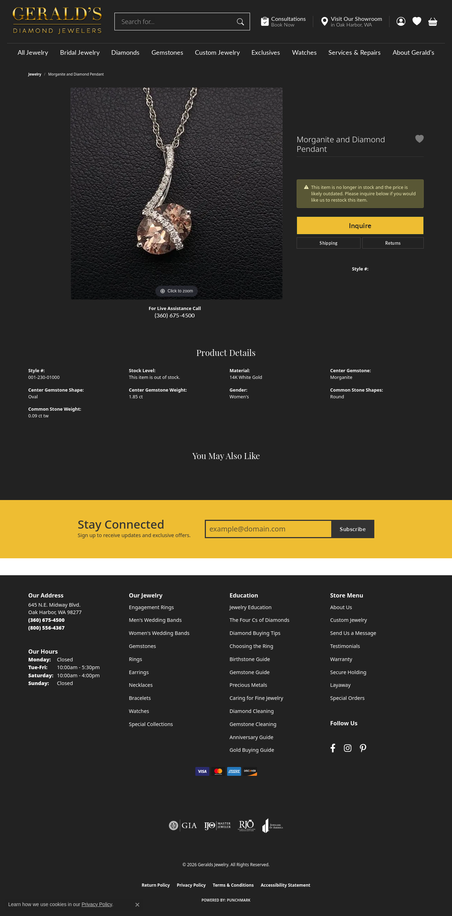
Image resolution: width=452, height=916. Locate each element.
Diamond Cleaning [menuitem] (252, 711)
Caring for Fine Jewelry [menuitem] (256, 698)
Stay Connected (121, 524)
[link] (287, 21)
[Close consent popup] (137, 905)
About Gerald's (413, 52)
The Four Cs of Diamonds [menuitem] (260, 620)
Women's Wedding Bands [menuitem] (159, 633)
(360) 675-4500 (175, 315)
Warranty (341, 659)
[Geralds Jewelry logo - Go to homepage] (57, 21)
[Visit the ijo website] (217, 825)
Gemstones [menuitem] (142, 646)
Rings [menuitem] (135, 659)
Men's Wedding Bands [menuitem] (155, 620)
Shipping (328, 243)
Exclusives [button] (265, 52)
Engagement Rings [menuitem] (151, 607)
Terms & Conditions (233, 885)
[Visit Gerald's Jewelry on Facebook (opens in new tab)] (332, 748)
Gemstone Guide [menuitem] (250, 672)
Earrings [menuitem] (139, 672)
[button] (401, 21)
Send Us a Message (353, 633)
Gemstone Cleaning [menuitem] (253, 724)
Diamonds (125, 52)
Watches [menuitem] (139, 711)
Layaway (340, 685)
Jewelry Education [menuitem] (251, 607)
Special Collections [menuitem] (151, 724)
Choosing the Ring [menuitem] (251, 646)
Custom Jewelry (217, 52)
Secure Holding (348, 672)
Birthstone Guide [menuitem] (250, 659)
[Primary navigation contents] (226, 52)
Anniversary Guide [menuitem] (251, 737)
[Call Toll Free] (46, 627)
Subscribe (353, 529)
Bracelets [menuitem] (140, 698)
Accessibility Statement (285, 885)
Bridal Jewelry (80, 52)
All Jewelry (33, 52)
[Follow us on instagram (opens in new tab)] (347, 748)
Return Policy (156, 885)
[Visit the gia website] (183, 825)
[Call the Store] (46, 620)
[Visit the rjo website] (246, 825)
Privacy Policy (191, 885)
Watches (304, 52)
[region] (176, 193)
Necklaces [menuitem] (141, 685)
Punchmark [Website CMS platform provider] (239, 900)
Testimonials (345, 646)
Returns (393, 243)
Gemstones (167, 52)
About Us (341, 607)
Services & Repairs (354, 52)
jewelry (34, 74)
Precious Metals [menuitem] (248, 685)
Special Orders (347, 698)
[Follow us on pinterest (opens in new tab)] (363, 748)
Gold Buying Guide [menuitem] (252, 750)
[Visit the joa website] (272, 825)
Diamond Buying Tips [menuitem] (255, 633)
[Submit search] (241, 21)
